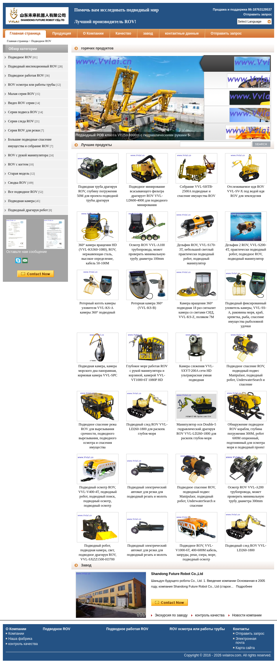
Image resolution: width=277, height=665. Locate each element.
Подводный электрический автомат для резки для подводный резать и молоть (147, 491)
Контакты (241, 629)
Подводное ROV (56, 629)
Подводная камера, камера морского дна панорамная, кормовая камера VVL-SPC (97, 370)
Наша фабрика (20, 639)
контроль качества (209, 615)
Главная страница (25, 33)
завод (148, 33)
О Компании (93, 33)
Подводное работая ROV (127, 629)
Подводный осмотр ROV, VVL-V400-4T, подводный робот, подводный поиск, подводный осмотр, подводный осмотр (97, 496)
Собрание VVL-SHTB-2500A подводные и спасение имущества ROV (196, 191)
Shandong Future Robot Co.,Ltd (177, 574)
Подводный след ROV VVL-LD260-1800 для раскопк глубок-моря (147, 429)
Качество (123, 33)
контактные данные (182, 33)
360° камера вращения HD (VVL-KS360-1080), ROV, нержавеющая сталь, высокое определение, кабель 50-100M (97, 254)
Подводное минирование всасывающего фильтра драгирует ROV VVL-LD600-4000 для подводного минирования (146, 196)
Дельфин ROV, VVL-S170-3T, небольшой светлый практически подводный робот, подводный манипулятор (196, 254)
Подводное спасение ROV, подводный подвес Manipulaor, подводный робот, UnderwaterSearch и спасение (245, 375)
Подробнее (243, 586)
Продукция (62, 33)
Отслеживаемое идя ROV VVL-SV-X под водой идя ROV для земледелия (245, 191)
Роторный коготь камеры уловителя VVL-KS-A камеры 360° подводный (97, 307)
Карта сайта (245, 648)
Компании (16, 634)
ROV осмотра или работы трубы (197, 629)
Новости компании (247, 615)
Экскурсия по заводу (171, 615)
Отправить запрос (257, 14)
